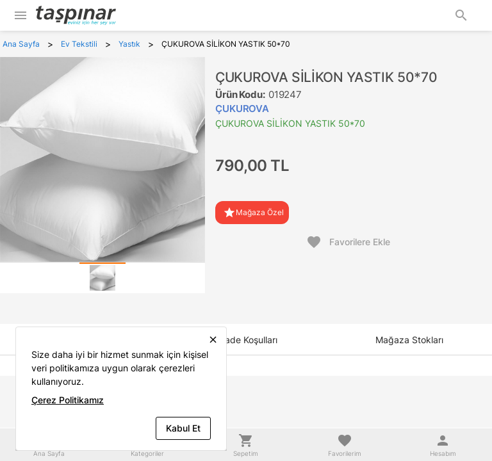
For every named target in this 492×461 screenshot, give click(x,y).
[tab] (102, 278)
